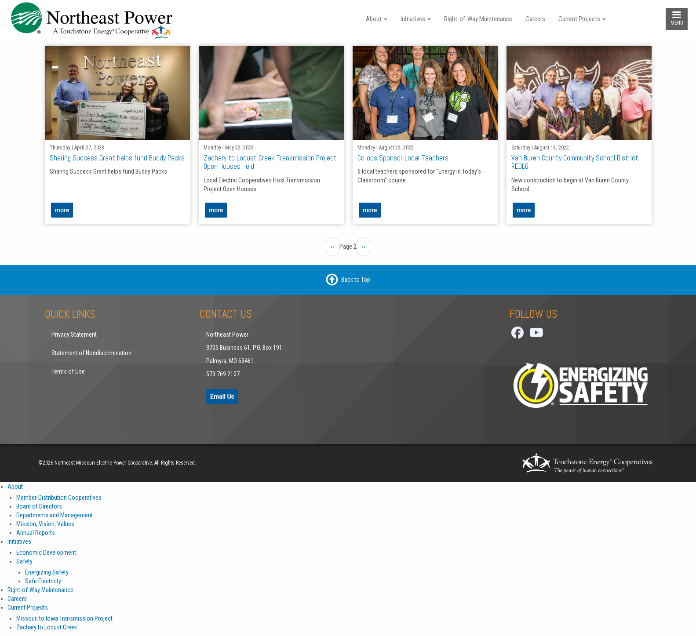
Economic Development (46, 552)
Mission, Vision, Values (45, 523)
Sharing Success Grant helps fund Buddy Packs (116, 157)
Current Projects (582, 19)
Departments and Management (54, 515)
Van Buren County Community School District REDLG (574, 162)
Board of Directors (39, 506)
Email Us (222, 396)
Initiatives (416, 19)
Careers (535, 19)
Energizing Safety (47, 572)
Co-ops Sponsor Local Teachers (402, 157)
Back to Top (355, 279)
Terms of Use (68, 371)
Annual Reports (35, 532)
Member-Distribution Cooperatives (59, 497)
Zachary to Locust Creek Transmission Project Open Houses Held (269, 162)
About (376, 19)
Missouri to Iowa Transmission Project (64, 618)
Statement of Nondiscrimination (91, 352)
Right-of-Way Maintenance (478, 19)
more (62, 210)
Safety (24, 561)
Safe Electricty (43, 581)
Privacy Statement (74, 334)
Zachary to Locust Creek (46, 627)
